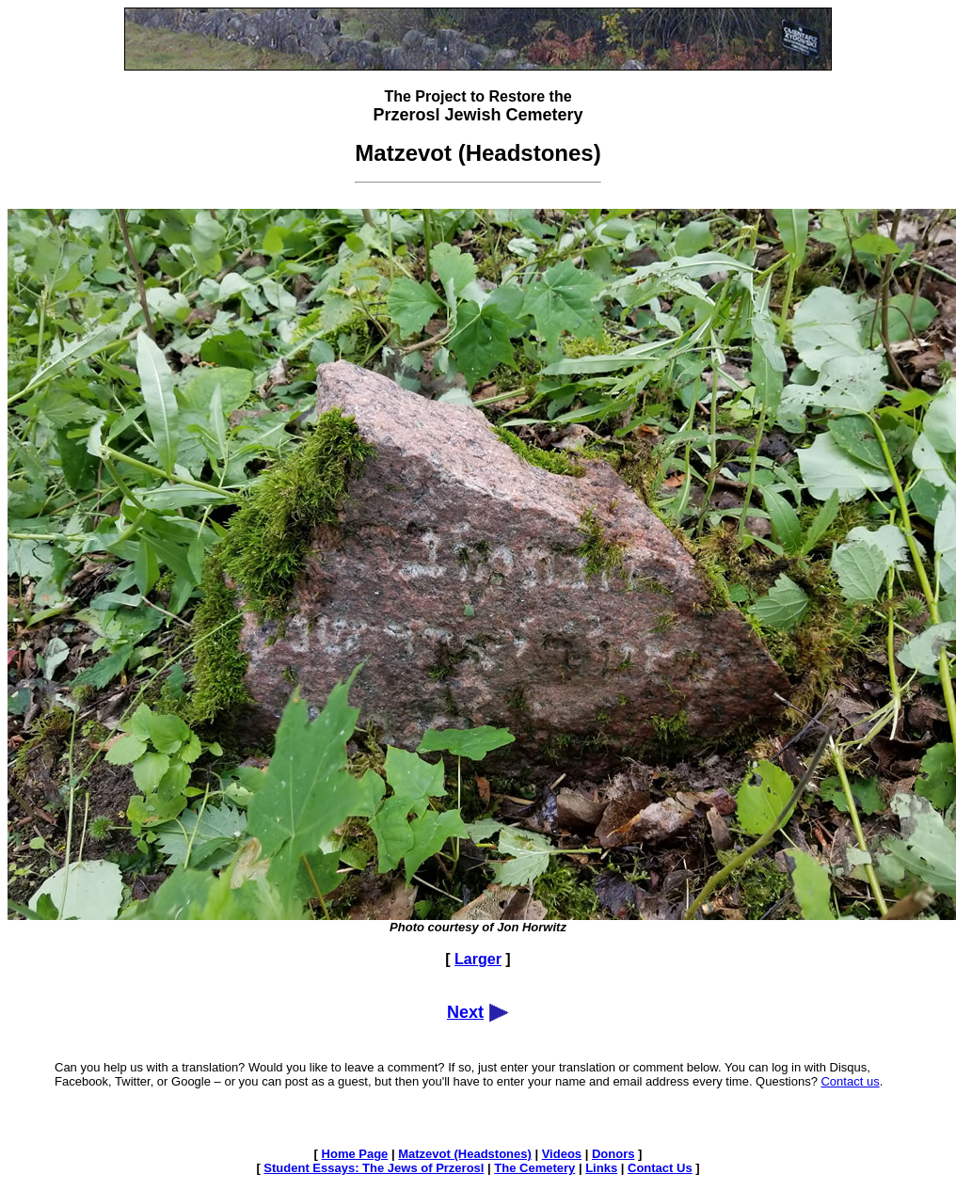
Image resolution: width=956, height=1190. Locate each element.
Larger (478, 959)
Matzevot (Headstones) (465, 1154)
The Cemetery (534, 1168)
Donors (613, 1154)
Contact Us (660, 1168)
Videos (562, 1154)
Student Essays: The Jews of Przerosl (373, 1168)
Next (465, 1012)
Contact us (850, 1081)
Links (601, 1168)
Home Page (355, 1154)
